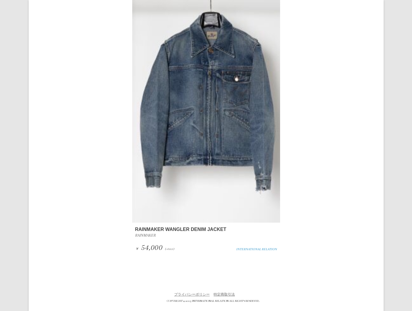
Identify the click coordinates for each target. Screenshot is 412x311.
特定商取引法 (224, 294)
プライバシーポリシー (192, 294)
